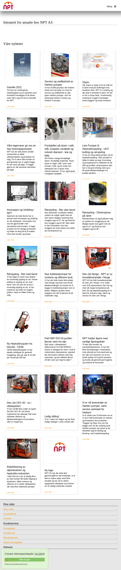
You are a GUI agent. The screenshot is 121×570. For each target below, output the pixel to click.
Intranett (7, 518)
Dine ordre (8, 509)
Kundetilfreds (9, 514)
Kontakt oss (9, 533)
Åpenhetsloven (10, 537)
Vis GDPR (40, 554)
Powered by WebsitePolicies (16, 564)
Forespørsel (9, 528)
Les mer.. (11, 106)
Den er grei (24, 560)
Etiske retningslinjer (12, 542)
